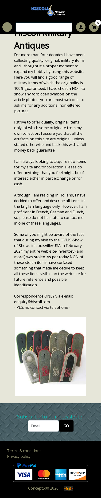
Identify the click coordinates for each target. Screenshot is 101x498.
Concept (38, 488)
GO (66, 426)
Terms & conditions (24, 450)
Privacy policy (19, 456)
